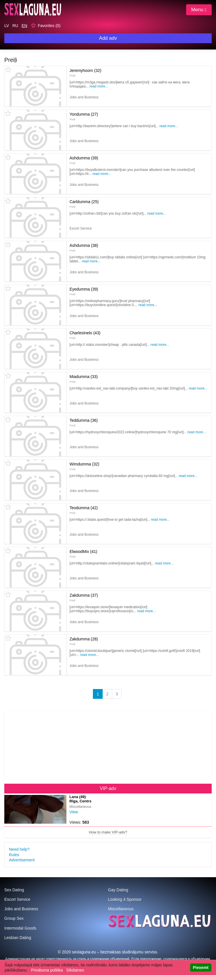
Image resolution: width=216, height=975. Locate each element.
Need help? (19, 849)
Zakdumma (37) (84, 597)
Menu (199, 9)
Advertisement (22, 860)
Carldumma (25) (84, 203)
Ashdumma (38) (84, 247)
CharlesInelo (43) (85, 335)
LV (6, 25)
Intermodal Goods (20, 928)
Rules (14, 854)
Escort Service (17, 899)
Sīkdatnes (75, 970)
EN (24, 25)
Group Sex (14, 918)
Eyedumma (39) (84, 291)
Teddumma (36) (84, 422)
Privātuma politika (47, 970)
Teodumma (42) (84, 509)
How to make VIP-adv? (108, 832)
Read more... (98, 86)
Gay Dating (118, 890)
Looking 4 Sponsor (125, 899)
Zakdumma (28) (84, 641)
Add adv (108, 38)
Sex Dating (14, 890)
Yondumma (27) (84, 116)
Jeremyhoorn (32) (86, 72)
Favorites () (49, 25)
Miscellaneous (121, 909)
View (73, 812)
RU (15, 25)
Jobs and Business (21, 909)
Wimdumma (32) (84, 466)
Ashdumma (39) (84, 160)
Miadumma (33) (84, 378)
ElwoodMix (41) (83, 553)
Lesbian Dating (17, 937)
